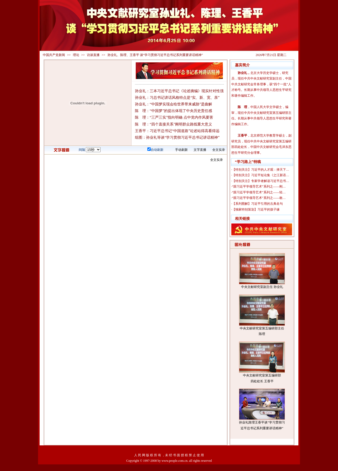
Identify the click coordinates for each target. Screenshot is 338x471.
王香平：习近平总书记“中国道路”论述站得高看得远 (177, 131)
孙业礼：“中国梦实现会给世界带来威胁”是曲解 (173, 104)
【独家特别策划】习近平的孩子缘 (256, 209)
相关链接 (242, 219)
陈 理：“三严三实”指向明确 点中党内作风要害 (174, 117)
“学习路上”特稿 (248, 162)
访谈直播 (93, 55)
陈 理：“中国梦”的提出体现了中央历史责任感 (173, 111)
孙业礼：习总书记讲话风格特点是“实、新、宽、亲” (177, 98)
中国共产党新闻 (54, 55)
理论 (76, 55)
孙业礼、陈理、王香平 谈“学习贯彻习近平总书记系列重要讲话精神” (155, 55)
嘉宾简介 (242, 65)
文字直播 (200, 150)
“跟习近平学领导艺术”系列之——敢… (259, 198)
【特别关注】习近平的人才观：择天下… (260, 169)
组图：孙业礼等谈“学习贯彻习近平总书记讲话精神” (177, 137)
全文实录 (218, 150)
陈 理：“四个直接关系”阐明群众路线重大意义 (173, 124)
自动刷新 (157, 150)
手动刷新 (181, 150)
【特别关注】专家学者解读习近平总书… (260, 181)
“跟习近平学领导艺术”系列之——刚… (259, 186)
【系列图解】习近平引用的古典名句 (257, 204)
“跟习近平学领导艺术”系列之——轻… (259, 192)
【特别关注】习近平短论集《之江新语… (260, 175)
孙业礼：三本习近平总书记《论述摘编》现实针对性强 (179, 91)
